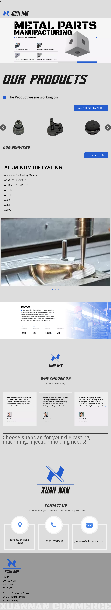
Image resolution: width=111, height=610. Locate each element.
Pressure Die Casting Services (16, 593)
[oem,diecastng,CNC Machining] (16, 13)
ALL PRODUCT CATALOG (91, 108)
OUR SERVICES (10, 580)
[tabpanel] (55, 252)
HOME (6, 577)
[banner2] (55, 40)
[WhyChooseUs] (55, 409)
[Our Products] (45, 79)
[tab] (52, 289)
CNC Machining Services (14, 596)
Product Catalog (10, 600)
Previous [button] (3, 127)
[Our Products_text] (36, 97)
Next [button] (108, 127)
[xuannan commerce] (55, 606)
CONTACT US (96, 155)
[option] (18, 127)
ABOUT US (8, 584)
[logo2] (55, 361)
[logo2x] (55, 480)
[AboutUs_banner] (55, 320)
